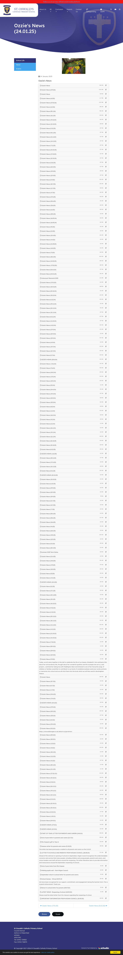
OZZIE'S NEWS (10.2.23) (48, 582)
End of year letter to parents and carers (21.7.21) (56, 838)
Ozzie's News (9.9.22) (47, 659)
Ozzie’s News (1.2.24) (47, 411)
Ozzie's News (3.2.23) (47, 586)
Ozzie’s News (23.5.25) (48, 214)
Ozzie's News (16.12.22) (48, 603)
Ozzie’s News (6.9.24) (47, 342)
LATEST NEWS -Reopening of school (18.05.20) (56, 892)
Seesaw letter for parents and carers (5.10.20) (55, 846)
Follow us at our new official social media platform (61, 2)
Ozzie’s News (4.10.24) (48, 325)
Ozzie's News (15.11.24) (48, 312)
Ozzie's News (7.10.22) (48, 642)
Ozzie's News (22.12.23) (48, 441)
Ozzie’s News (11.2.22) (48, 756)
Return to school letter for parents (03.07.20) (55, 888)
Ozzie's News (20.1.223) (48, 595)
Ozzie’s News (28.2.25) (48, 257)
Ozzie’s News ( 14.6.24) (48, 364)
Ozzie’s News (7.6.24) (47, 368)
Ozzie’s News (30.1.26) (48, 111)
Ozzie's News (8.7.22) (47, 686)
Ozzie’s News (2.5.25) (47, 231)
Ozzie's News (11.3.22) (47, 743)
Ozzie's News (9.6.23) (47, 526)
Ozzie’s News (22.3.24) (48, 398)
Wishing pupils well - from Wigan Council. (54, 870)
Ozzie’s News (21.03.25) (48, 244)
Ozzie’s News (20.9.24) (48, 334)
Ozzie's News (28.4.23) (48, 548)
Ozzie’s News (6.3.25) (47, 98)
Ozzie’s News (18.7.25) (48, 184)
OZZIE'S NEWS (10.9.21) (48, 829)
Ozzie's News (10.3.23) (47, 569)
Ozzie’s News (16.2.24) (48, 415)
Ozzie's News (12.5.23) (47, 539)
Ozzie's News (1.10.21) (47, 816)
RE (51, 9)
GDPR (102, 10)
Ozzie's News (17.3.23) (47, 565)
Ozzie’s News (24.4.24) (48, 389)
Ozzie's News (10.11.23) (48, 466)
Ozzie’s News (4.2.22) (47, 761)
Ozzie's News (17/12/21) (48, 773)
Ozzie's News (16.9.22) (48, 655)
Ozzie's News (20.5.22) (48, 711)
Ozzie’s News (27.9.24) (48, 329)
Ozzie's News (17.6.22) (47, 698)
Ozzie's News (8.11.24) (48, 317)
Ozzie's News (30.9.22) (48, 646)
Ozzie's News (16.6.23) (47, 522)
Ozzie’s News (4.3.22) (47, 748)
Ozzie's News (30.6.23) (48, 514)
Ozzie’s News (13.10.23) (48, 479)
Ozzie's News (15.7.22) (47, 681)
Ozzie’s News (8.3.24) (47, 407)
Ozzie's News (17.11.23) (48, 462)
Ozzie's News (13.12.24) (48, 295)
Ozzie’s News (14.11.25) (48, 141)
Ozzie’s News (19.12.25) (48, 120)
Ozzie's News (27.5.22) (48, 707)
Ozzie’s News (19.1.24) (48, 432)
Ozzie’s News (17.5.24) (48, 377)
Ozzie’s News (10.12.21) (48, 778)
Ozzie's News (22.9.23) (48, 492)
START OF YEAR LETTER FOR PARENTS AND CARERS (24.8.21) (61, 833)
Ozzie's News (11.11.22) (48, 625)
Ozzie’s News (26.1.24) (48, 428)
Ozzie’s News (45, 85)
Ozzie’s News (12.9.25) (48, 175)
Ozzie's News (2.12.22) (48, 612)
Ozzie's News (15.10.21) (48, 808)
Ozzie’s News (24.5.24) (48, 372)
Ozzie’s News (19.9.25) (48, 171)
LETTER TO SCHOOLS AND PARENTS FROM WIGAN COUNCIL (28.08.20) (65, 853)
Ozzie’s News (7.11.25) (47, 145)
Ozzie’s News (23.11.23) (48, 458)
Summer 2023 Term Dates (49, 552)
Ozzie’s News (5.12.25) (48, 128)
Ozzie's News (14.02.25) (48, 261)
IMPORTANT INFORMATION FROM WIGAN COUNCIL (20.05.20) (62, 898)
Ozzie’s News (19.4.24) (48, 394)
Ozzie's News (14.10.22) (48, 638)
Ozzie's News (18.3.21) (47, 739)
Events (18, 69)
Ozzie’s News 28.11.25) (48, 133)
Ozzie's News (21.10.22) (48, 633)
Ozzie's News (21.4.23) (48, 556)
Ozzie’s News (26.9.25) (48, 167)
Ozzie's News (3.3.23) (47, 573)
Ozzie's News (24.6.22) (48, 694)
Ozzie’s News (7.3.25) (47, 252)
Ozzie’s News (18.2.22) (48, 752)
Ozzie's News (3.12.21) (47, 782)
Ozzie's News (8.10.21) (48, 812)
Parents (69, 9)
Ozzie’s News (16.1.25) (48, 115)
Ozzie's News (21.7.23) (47, 501)
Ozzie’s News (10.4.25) (48, 235)
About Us (42, 9)
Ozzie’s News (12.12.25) (48, 124)
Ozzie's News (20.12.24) (48, 291)
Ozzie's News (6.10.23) (48, 484)
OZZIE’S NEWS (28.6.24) (48, 359)
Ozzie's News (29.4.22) (48, 724)
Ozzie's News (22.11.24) (48, 308)
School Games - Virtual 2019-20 (51, 879)
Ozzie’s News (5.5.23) (47, 543)
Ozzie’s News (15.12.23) (48, 445)
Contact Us (79, 10)
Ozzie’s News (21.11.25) (48, 137)
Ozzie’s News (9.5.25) (47, 227)
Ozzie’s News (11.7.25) (47, 188)
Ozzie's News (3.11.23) (47, 471)
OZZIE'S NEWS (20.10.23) (49, 475)
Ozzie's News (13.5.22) (47, 715)
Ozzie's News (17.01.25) (48, 282)
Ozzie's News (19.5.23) (47, 535)
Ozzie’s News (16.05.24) (48, 218)
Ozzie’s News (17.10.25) (48, 154)
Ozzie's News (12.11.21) (48, 795)
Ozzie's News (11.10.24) (48, 321)
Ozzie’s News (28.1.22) (48, 765)
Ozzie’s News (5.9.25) (47, 180)
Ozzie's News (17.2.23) (47, 578)
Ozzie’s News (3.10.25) (48, 163)
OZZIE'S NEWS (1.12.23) (48, 454)
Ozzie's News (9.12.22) (48, 608)
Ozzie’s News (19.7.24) (48, 347)
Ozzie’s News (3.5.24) (47, 385)
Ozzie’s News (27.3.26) (48, 90)
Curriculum (59, 9)
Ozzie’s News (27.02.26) (48, 103)
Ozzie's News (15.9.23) (47, 496)
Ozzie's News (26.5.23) (48, 531)
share (44, 914)
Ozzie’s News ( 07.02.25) (48, 265)
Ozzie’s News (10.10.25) (48, 158)
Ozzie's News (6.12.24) (48, 299)
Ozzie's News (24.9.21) (48, 820)
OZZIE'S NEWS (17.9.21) (48, 825)
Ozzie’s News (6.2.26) (47, 107)
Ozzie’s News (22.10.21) (48, 803)
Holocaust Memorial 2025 (49, 278)
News (18, 65)
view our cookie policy (47, 952)
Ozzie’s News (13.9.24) (48, 338)
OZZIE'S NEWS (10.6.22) (48, 703)
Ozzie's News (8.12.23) (48, 449)
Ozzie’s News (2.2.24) (47, 424)
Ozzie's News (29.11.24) (48, 304)
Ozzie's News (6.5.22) (47, 720)
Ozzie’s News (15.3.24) (48, 402)
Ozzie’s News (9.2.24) (47, 419)
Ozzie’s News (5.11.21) (47, 799)
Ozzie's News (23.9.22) (48, 651)
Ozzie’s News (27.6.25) (48, 197)
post (58, 914)
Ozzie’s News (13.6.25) (48, 205)
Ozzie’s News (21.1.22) (48, 769)
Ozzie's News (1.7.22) (47, 690)
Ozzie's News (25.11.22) (48, 616)
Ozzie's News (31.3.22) (47, 728)
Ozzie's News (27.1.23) (47, 591)
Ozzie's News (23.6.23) (47, 518)
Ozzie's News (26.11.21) (48, 786)
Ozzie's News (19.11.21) (48, 790)
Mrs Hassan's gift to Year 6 (49, 842)
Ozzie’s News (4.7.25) (47, 192)
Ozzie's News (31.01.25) (48, 270)
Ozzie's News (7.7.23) (47, 509)
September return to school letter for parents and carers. (59, 875)
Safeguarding (91, 10)
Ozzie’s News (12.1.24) (48, 436)
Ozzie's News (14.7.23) (47, 505)
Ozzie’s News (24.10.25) (48, 150)
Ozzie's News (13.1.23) (47, 599)
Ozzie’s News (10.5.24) (48, 381)
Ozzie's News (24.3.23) (48, 561)
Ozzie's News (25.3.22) (48, 735)
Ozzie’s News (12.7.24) (48, 351)
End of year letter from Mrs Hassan (52, 866)
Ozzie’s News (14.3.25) (48, 248)
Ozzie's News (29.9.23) (48, 488)
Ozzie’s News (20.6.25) (48, 201)
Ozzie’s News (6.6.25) (47, 210)
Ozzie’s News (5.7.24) (47, 355)
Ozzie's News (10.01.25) (48, 287)
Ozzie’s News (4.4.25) (47, 240)
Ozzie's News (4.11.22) (48, 629)
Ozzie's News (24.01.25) (48, 274)
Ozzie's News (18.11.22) (48, 621)
